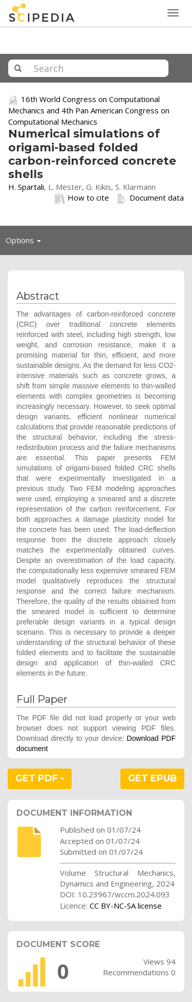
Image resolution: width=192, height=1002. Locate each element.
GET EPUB (152, 778)
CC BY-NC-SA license (126, 905)
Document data (150, 198)
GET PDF (40, 778)
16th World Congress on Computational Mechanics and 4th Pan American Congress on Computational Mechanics (88, 110)
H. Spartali (26, 187)
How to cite (82, 198)
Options (26, 242)
